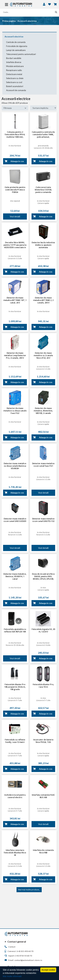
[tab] (29, 941)
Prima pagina (9, 21)
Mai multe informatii (12, 976)
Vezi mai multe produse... (29, 889)
